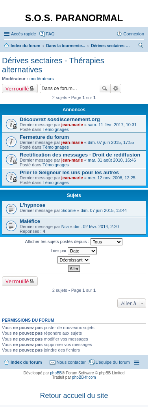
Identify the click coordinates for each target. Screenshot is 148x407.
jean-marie (72, 124)
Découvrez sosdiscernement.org (60, 119)
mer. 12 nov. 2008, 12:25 (111, 177)
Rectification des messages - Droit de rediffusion (80, 155)
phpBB (56, 373)
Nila (65, 226)
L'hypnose (32, 205)
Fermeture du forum (44, 137)
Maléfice (30, 221)
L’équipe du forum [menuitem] (113, 362)
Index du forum (26, 362)
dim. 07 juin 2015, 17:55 (111, 142)
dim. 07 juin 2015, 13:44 (104, 210)
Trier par (73, 250)
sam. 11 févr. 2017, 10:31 (112, 124)
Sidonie (68, 210)
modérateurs (42, 78)
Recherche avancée (116, 88)
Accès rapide (23, 33)
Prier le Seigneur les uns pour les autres (69, 172)
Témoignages (56, 129)
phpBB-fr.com (84, 377)
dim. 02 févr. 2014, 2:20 (96, 226)
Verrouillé (17, 88)
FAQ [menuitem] (50, 33)
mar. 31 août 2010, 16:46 (112, 160)
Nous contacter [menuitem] (71, 362)
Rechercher (105, 88)
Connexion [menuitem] (133, 33)
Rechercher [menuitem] (141, 46)
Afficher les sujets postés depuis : (73, 241)
